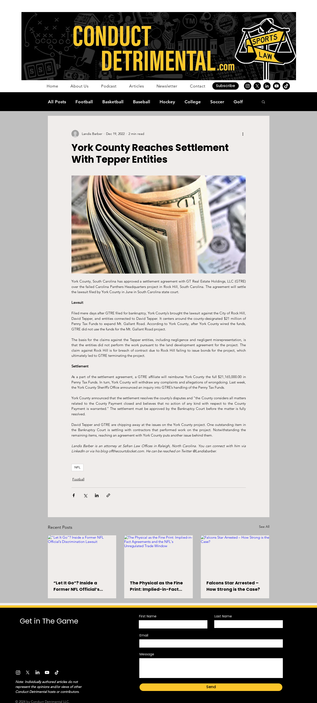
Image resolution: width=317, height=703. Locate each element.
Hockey (167, 101)
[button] (225, 86)
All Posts (57, 101)
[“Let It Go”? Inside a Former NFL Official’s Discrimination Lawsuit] (82, 554)
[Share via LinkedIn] (97, 495)
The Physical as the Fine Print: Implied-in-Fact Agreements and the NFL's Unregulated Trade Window (157, 586)
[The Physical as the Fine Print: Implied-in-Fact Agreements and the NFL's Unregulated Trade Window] (158, 554)
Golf (238, 101)
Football (84, 101)
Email (144, 635)
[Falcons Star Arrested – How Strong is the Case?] (235, 554)
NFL (77, 467)
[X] (257, 86)
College (193, 101)
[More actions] (243, 134)
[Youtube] (47, 672)
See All (264, 526)
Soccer (217, 101)
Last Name (223, 616)
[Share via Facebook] (73, 495)
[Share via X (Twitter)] (85, 495)
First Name (147, 616)
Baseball (141, 101)
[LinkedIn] (267, 86)
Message (147, 654)
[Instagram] (247, 86)
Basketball (113, 101)
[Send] (211, 687)
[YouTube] (276, 86)
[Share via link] (108, 495)
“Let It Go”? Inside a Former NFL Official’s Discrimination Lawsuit (79, 586)
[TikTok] (286, 86)
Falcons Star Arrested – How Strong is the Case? (233, 586)
